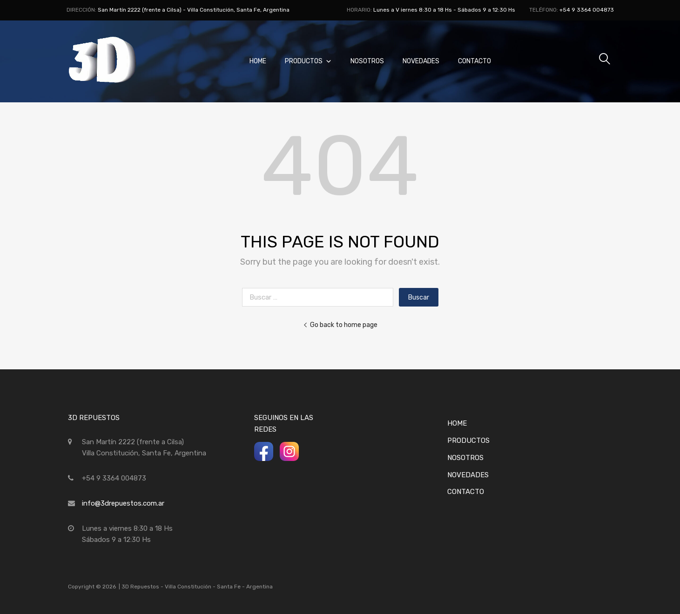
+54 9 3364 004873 (586, 10)
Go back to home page (340, 324)
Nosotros (367, 61)
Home (257, 61)
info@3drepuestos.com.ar (123, 503)
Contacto (474, 61)
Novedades (421, 61)
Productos (308, 61)
